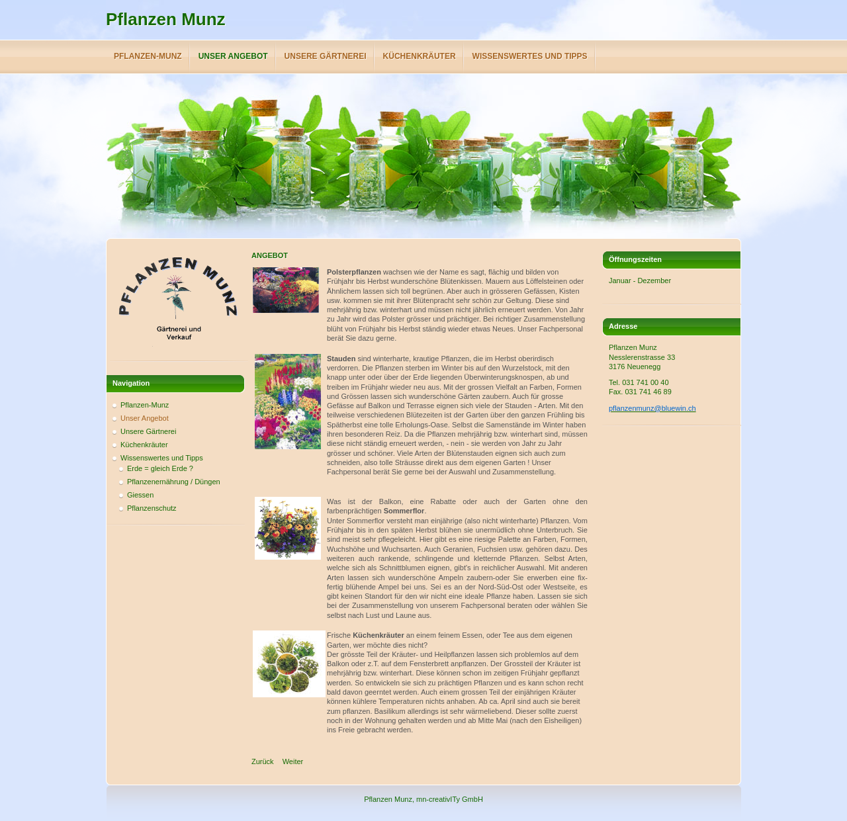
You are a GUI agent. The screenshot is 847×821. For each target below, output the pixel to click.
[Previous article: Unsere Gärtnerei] (262, 761)
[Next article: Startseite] (293, 761)
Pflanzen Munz (166, 19)
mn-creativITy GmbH (449, 799)
